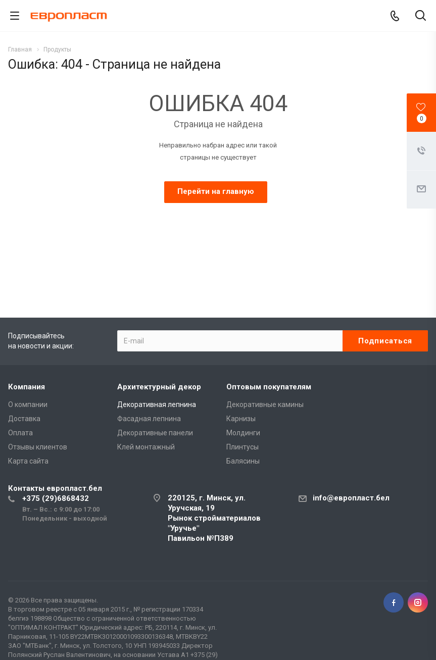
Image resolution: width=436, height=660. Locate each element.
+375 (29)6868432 (55, 498)
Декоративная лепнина (156, 404)
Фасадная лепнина (149, 419)
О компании (27, 404)
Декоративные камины (265, 404)
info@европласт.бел (351, 497)
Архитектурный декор (159, 386)
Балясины (243, 461)
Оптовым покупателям (268, 386)
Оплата (20, 433)
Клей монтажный (146, 447)
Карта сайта (28, 461)
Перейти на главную (215, 191)
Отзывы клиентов (37, 447)
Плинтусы (242, 447)
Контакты (55, 488)
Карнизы (241, 419)
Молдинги (243, 433)
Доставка (24, 419)
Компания (26, 386)
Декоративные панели (155, 433)
